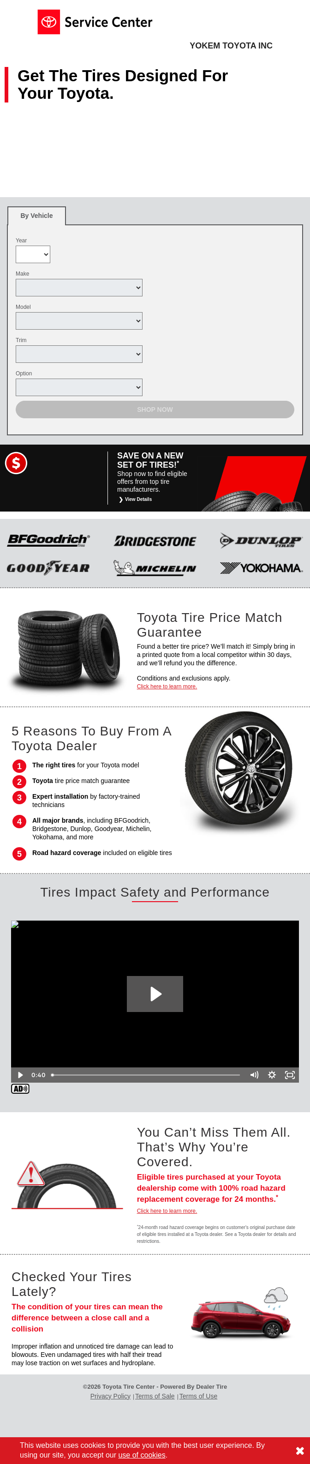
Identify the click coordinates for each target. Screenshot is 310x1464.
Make (22, 274)
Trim (21, 340)
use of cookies (141, 1455)
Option (24, 373)
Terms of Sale (155, 1396)
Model (23, 307)
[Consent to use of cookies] (299, 1450)
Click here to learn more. (167, 686)
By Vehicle (36, 218)
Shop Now (155, 409)
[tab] (36, 215)
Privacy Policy (110, 1396)
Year (21, 240)
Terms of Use (198, 1396)
